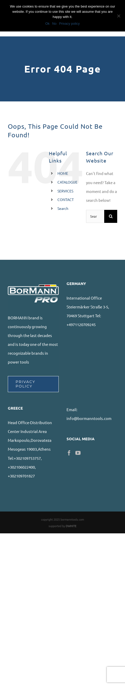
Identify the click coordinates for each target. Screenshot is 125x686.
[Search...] (95, 216)
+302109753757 (27, 458)
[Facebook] (69, 453)
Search (62, 208)
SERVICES (65, 191)
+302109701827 (21, 475)
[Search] (110, 216)
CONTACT (65, 199)
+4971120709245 (81, 324)
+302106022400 (21, 466)
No (54, 23)
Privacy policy (69, 23)
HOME (62, 173)
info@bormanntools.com (89, 418)
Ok (47, 23)
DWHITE (71, 526)
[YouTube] (78, 453)
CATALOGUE (67, 182)
